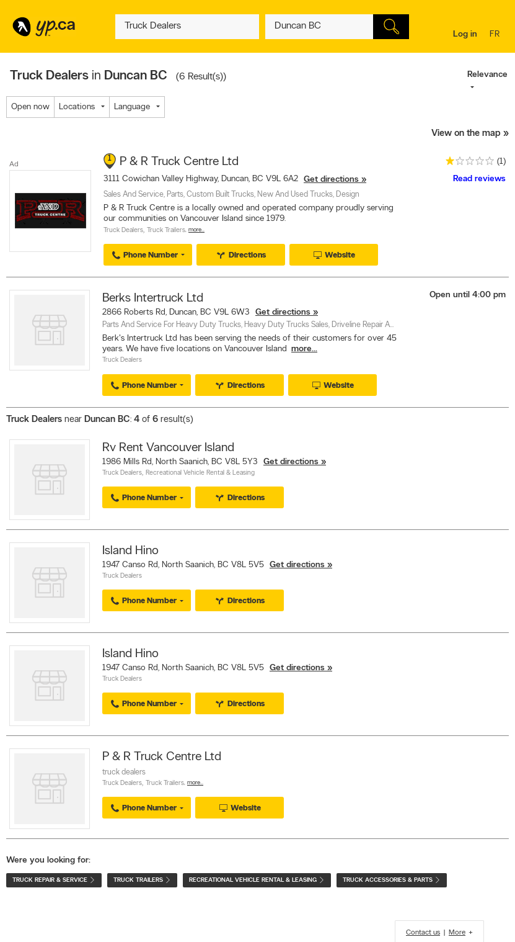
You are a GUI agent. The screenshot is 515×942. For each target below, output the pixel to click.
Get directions (331, 179)
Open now (30, 107)
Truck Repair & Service (53, 880)
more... (304, 349)
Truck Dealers (123, 230)
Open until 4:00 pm (467, 295)
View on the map (466, 133)
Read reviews (479, 179)
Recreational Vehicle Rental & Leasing (200, 473)
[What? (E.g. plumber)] (187, 26)
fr (496, 35)
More (457, 932)
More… (196, 230)
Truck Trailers (166, 230)
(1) (501, 161)
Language (132, 107)
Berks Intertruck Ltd (152, 298)
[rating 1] (466, 163)
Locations (77, 107)
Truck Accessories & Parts (392, 880)
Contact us (423, 932)
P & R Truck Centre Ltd (179, 162)
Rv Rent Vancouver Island (168, 448)
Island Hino (130, 551)
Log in (465, 34)
